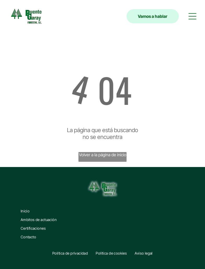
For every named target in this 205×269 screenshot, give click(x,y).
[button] (192, 16)
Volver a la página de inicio (102, 154)
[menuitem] (103, 211)
